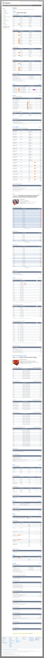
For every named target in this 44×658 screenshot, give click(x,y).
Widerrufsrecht (33, 1)
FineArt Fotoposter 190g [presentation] (29, 195)
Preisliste (17, 638)
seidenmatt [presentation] (18, 12)
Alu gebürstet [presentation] (21, 357)
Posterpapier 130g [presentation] (15, 195)
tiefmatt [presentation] (25, 12)
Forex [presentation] (14, 357)
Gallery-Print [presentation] (35, 357)
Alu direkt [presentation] (17, 357)
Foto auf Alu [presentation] (25, 357)
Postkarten (13, 513)
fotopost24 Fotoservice (8, 649)
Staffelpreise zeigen (27, 228)
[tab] (14, 12)
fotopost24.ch (38, 639)
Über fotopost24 (22, 1)
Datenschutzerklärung (5, 642)
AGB (38, 1)
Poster (4, 14)
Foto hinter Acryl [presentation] (30, 357)
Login (23, 638)
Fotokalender (5, 12)
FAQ (16, 639)
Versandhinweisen (30, 633)
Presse (36, 1)
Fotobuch (13, 464)
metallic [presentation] (22, 12)
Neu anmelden (24, 639)
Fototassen (13, 500)
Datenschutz (30, 1)
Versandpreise (5, 24)
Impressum (27, 1)
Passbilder (13, 84)
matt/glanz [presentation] (14, 12)
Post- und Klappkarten (6, 20)
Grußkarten (5, 21)
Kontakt (25, 1)
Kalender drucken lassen (32, 639)
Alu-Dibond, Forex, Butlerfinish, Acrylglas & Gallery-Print (19, 355)
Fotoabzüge (10, 638)
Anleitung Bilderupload (18, 641)
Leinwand (5, 15)
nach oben (40, 84)
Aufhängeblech (25, 363)
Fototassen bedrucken (31, 638)
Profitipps (17, 642)
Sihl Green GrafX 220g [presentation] (35, 195)
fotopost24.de (38, 638)
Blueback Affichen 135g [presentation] (22, 195)
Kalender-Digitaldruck (6, 13)
